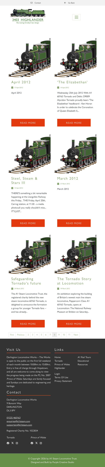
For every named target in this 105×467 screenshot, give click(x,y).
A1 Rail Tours (84, 357)
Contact (36, 2)
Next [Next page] (76, 334)
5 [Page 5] (41, 334)
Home (58, 357)
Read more (28, 122)
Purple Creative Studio (63, 462)
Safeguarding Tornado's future (26, 280)
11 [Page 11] (69, 334)
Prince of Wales (62, 364)
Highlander (60, 368)
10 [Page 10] (64, 334)
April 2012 (21, 81)
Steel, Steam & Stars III (24, 180)
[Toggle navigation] (76, 17)
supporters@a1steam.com (19, 424)
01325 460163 (13, 417)
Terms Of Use (61, 377)
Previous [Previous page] (20, 334)
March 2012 (67, 178)
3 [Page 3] (32, 334)
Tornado (59, 360)
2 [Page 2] (28, 334)
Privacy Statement (63, 380)
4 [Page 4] (37, 334)
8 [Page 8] (54, 334)
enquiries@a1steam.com (18, 421)
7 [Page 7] (50, 334)
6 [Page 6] (45, 334)
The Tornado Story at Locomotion (74, 280)
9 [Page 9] (58, 334)
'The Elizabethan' (72, 81)
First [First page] (12, 334)
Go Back (69, 2)
